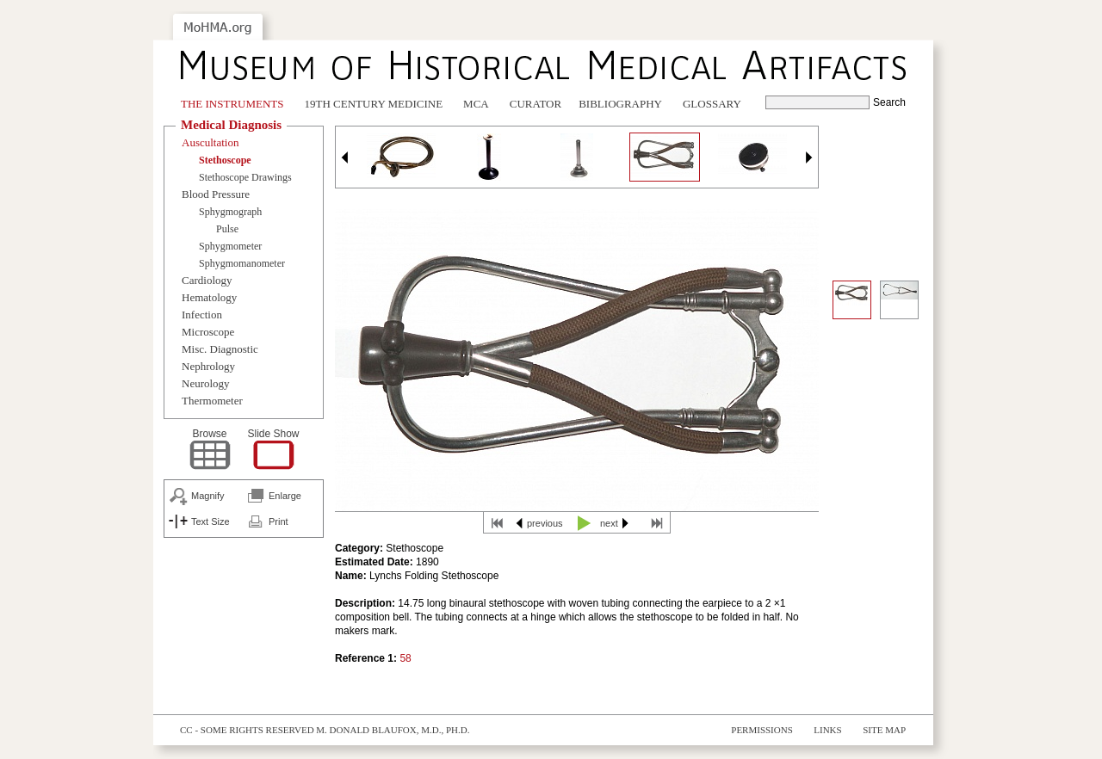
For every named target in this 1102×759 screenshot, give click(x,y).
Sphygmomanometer (242, 263)
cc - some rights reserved (247, 730)
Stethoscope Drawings (245, 177)
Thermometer (212, 400)
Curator (535, 103)
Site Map (884, 730)
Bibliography (620, 103)
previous (545, 523)
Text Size (210, 521)
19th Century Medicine (374, 103)
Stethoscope (225, 160)
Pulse (227, 229)
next (609, 523)
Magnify (208, 496)
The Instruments (232, 103)
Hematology (209, 297)
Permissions (762, 730)
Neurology (206, 383)
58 (405, 658)
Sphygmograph (230, 212)
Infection (202, 314)
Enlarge (285, 496)
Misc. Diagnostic (220, 348)
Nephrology (208, 366)
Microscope (208, 331)
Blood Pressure (216, 194)
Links (827, 730)
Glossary (712, 103)
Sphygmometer (230, 246)
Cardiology (207, 280)
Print (278, 521)
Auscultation (210, 142)
